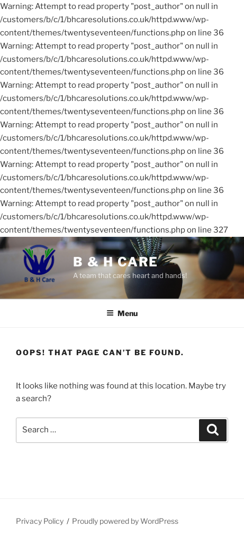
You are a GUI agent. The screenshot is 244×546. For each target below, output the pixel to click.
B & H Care (115, 262)
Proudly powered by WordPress (125, 520)
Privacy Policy (40, 520)
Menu (122, 313)
